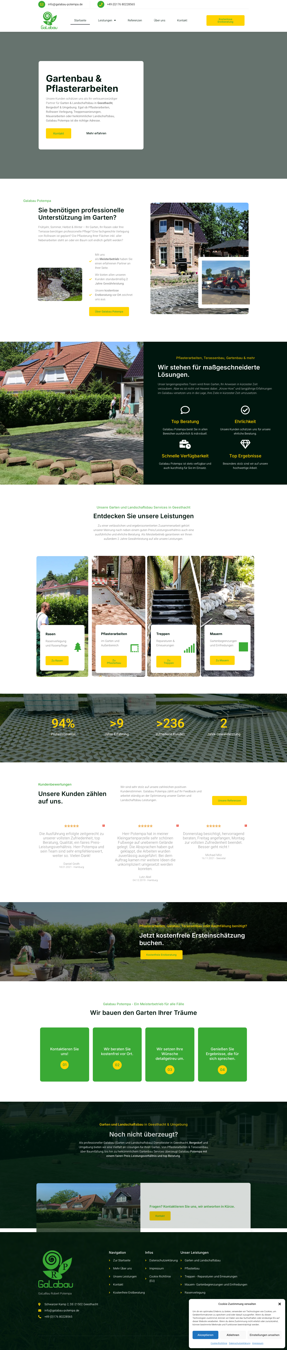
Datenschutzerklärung (239, 1343)
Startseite (80, 20)
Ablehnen (233, 1335)
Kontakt (182, 20)
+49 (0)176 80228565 (121, 4)
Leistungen (107, 20)
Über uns (159, 20)
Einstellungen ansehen (264, 1335)
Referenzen (135, 20)
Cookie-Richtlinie (219, 1343)
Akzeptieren (205, 1335)
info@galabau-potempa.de (65, 4)
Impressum (257, 1343)
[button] (280, 1304)
